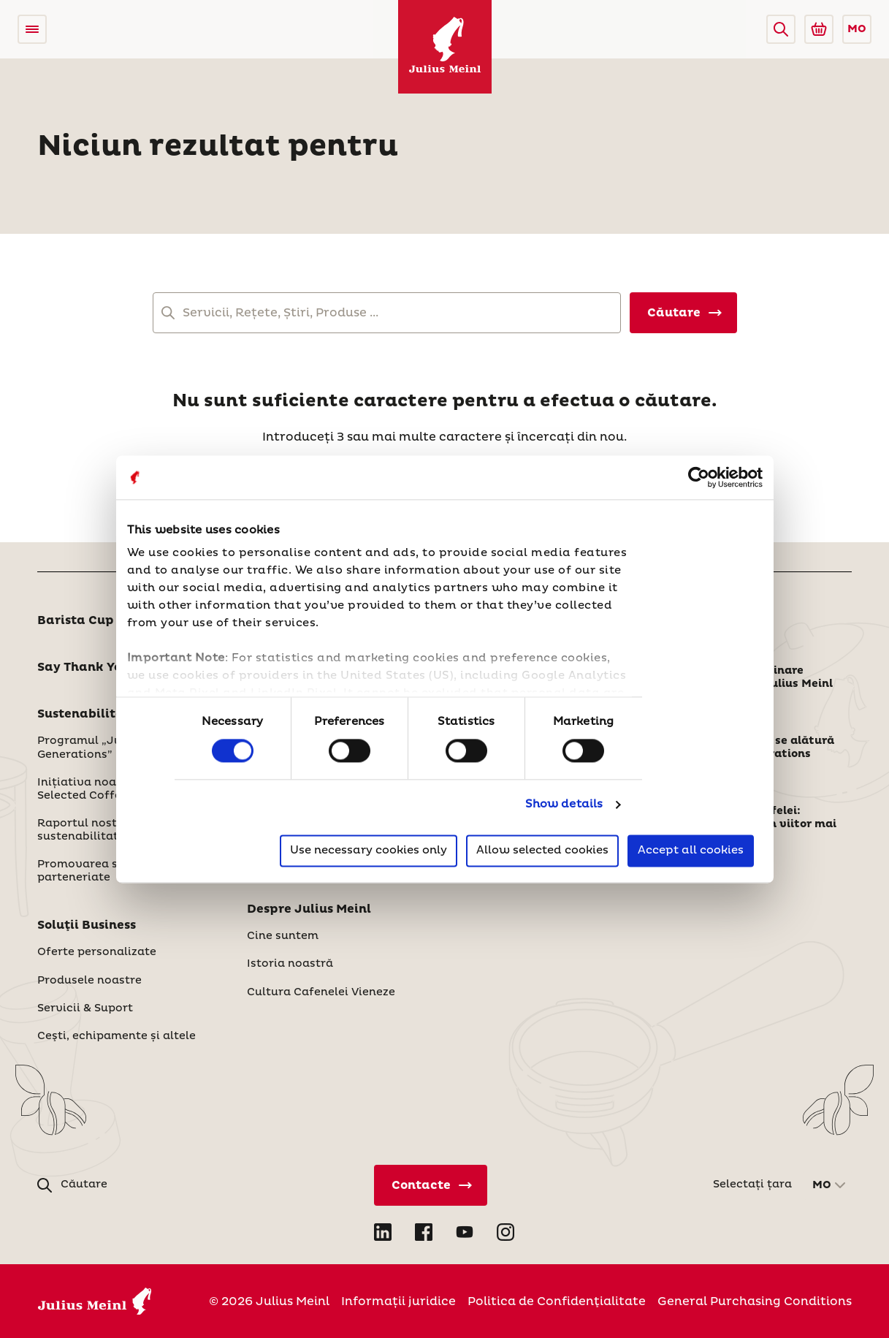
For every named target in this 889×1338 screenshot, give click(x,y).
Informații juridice (398, 1301)
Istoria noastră (290, 963)
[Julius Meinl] (445, 47)
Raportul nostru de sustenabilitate (91, 830)
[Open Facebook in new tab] (423, 1232)
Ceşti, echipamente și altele (116, 1036)
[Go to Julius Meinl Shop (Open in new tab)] (818, 29)
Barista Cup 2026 (93, 620)
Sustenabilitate (87, 714)
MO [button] (856, 29)
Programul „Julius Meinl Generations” (106, 747)
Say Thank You (83, 667)
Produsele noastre (89, 980)
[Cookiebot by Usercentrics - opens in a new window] (699, 477)
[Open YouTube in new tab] (464, 1232)
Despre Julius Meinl (309, 909)
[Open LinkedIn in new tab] (383, 1232)
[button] (780, 29)
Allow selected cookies (542, 850)
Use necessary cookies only (368, 850)
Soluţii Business (86, 925)
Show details (564, 805)
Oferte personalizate (96, 952)
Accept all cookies (691, 850)
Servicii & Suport (85, 1008)
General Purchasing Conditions (754, 1301)
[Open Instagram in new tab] (505, 1232)
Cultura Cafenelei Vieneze (321, 992)
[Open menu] (32, 29)
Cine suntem (282, 936)
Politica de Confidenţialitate (557, 1301)
